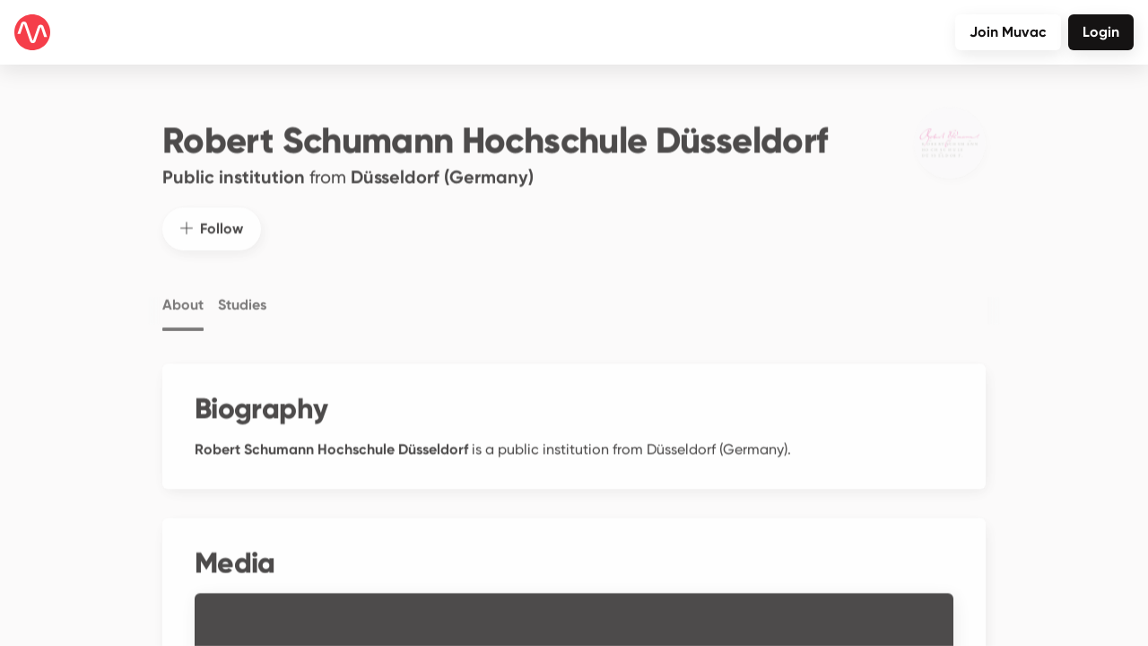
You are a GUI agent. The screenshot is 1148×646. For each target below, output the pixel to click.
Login (1101, 31)
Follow (211, 213)
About (183, 291)
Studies (242, 291)
